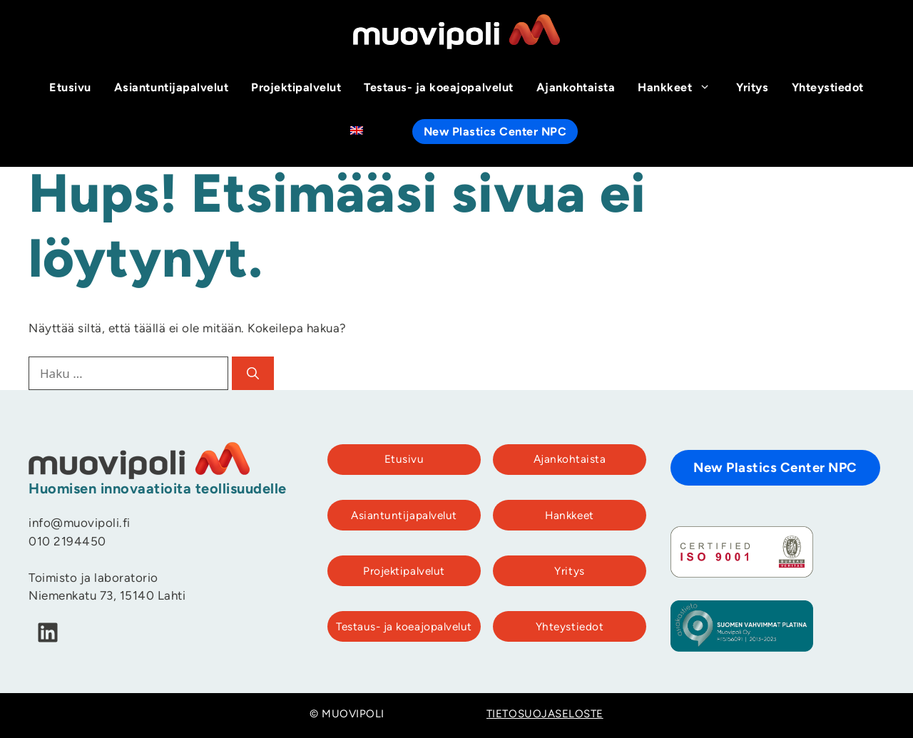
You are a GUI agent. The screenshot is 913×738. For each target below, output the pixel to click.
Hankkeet (681, 88)
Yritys (752, 88)
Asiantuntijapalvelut (171, 88)
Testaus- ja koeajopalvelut (438, 88)
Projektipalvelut (296, 88)
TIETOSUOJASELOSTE (544, 714)
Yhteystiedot (828, 88)
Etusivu (70, 88)
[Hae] (253, 374)
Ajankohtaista (576, 88)
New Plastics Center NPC (495, 132)
